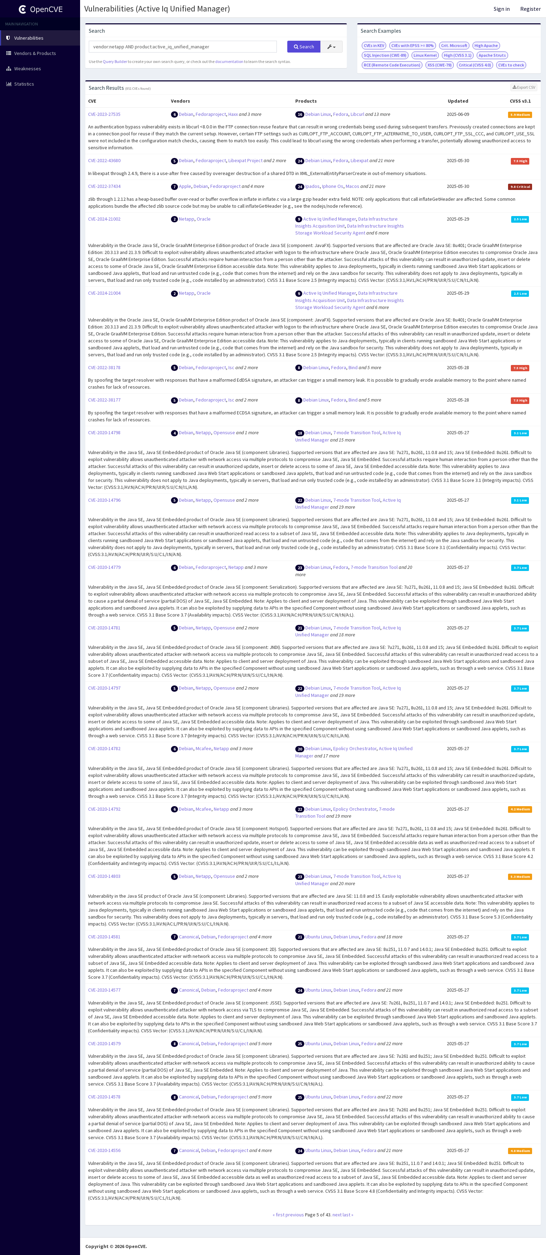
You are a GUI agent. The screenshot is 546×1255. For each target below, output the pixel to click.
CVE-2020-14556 (104, 1150)
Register (530, 8)
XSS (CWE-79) (440, 64)
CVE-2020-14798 (104, 432)
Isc (231, 367)
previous (295, 1215)
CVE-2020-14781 (104, 628)
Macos (352, 186)
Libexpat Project (245, 160)
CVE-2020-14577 (104, 990)
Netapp (186, 219)
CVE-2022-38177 (104, 400)
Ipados (312, 186)
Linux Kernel (425, 55)
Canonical (189, 937)
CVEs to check (511, 64)
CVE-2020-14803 (104, 876)
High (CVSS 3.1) (457, 55)
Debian (186, 114)
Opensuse (224, 432)
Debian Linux (318, 114)
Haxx (233, 114)
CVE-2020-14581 (104, 937)
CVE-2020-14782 (104, 748)
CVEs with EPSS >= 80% (412, 45)
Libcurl (357, 114)
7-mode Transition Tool (356, 432)
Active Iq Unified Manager (329, 219)
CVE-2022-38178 (104, 367)
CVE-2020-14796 (104, 500)
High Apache (486, 45)
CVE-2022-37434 (104, 186)
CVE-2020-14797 (104, 688)
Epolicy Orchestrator (354, 748)
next (337, 1215)
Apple (185, 186)
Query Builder (115, 61)
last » (348, 1215)
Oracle (204, 219)
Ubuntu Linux (318, 937)
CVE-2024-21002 (104, 219)
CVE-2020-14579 (104, 1043)
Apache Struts (492, 55)
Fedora (340, 114)
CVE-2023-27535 (104, 114)
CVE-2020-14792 (104, 809)
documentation (229, 61)
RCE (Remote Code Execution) (392, 64)
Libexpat (359, 160)
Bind (353, 367)
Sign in (502, 8)
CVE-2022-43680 (104, 160)
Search (304, 46)
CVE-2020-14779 (104, 567)
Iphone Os (332, 186)
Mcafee (203, 748)
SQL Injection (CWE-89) (385, 55)
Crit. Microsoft (454, 45)
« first (278, 1215)
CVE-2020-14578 (104, 1097)
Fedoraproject (211, 114)
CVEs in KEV (374, 45)
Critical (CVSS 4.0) (475, 64)
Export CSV (524, 87)
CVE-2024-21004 (104, 293)
